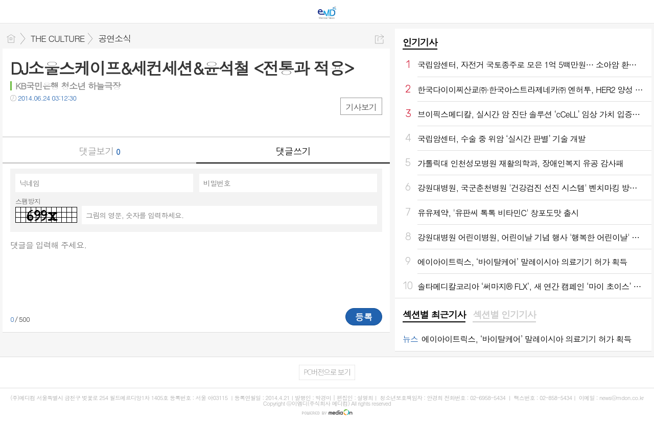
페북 (19, 119)
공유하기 (379, 39)
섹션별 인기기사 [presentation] (504, 315)
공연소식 (114, 38)
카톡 (60, 119)
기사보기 (361, 107)
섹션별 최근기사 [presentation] (434, 315)
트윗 (40, 119)
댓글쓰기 (293, 151)
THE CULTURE (57, 38)
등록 (363, 317)
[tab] (434, 315)
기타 (80, 119)
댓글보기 (99, 151)
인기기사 (420, 42)
